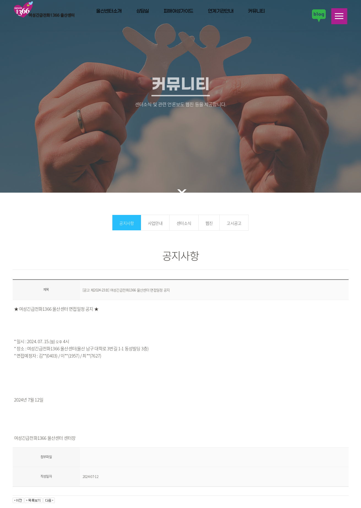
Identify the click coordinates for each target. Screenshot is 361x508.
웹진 (209, 223)
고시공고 (234, 223)
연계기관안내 (220, 11)
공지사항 (126, 223)
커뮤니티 (256, 11)
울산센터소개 (108, 11)
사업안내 (155, 223)
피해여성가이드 (178, 11)
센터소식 (184, 223)
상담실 (142, 11)
